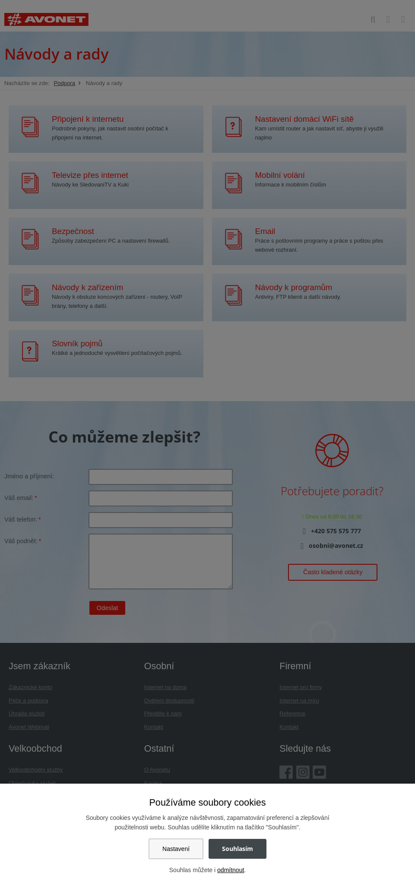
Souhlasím (237, 849)
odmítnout (230, 870)
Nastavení (176, 848)
